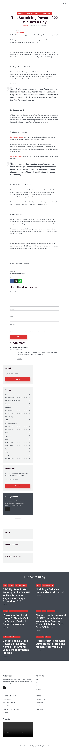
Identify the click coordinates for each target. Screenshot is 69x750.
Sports (7, 449)
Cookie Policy (6, 706)
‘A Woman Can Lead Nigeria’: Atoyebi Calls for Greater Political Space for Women (16, 619)
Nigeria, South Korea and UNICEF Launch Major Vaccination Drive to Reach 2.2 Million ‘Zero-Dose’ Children (51, 621)
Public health (46, 13)
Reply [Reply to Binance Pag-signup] (19, 358)
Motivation (8, 429)
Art (6, 394)
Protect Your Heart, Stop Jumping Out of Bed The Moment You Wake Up (50, 643)
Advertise (38, 689)
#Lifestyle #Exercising (17, 273)
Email (12, 316)
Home (37, 682)
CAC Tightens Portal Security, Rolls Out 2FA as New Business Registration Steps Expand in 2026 (16, 595)
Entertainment (9, 410)
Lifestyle (20, 13)
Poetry (7, 439)
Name (12, 309)
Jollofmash (28, 746)
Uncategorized (9, 458)
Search (18, 379)
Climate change (9, 397)
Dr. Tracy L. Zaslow (16, 156)
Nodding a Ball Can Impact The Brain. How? (50, 591)
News (7, 433)
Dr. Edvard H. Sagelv (17, 137)
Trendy (7, 455)
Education (8, 407)
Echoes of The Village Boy (12, 400)
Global (7, 420)
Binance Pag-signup (18, 347)
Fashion (7, 413)
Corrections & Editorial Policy (11, 709)
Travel (7, 452)
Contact (38, 686)
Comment (13, 292)
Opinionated (8, 436)
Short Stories (9, 445)
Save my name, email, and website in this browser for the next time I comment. (32, 332)
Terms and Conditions (9, 702)
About (37, 679)
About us (5, 712)
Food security (9, 416)
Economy (8, 404)
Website (12, 324)
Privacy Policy (7, 699)
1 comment (25, 25)
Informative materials (33, 13)
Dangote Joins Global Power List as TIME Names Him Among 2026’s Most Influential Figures (16, 646)
